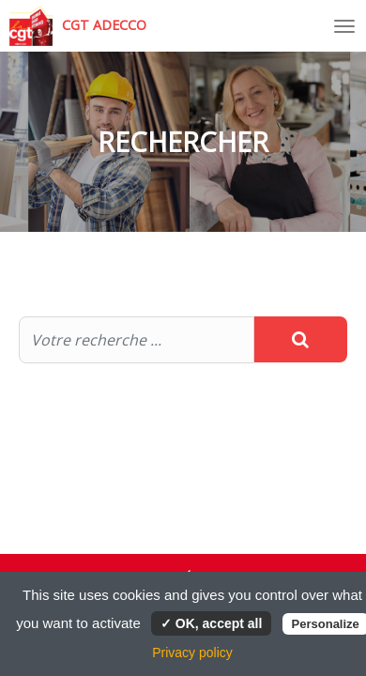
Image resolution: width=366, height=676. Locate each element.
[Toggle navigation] (344, 26)
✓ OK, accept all (211, 623)
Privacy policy (192, 652)
